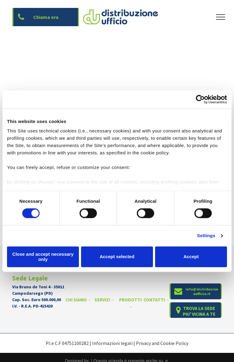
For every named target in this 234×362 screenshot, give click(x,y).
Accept (191, 256)
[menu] (221, 17)
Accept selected (117, 256)
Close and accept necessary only (42, 256)
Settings (206, 235)
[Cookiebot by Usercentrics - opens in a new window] (200, 99)
